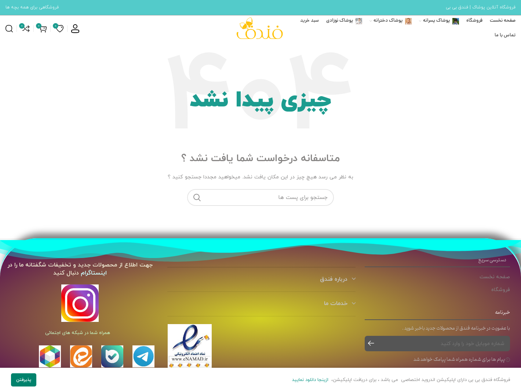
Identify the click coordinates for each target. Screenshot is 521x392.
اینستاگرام (94, 285)
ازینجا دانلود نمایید (311, 380)
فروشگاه (500, 301)
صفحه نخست (495, 289)
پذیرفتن (23, 380)
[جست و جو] (9, 35)
